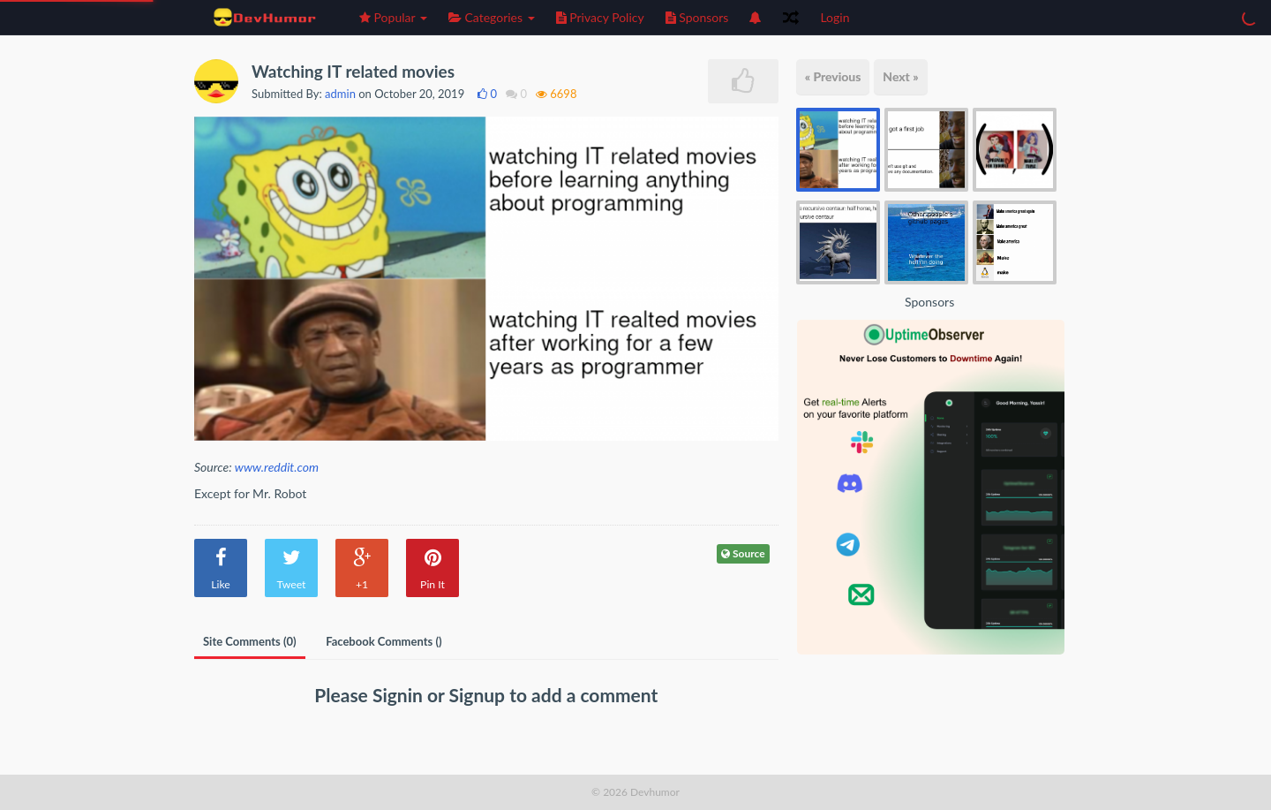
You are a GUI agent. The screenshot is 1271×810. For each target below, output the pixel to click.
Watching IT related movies (353, 71)
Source (743, 553)
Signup (479, 695)
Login (834, 17)
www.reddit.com (277, 466)
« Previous (833, 76)
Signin (399, 695)
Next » (900, 76)
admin (340, 94)
